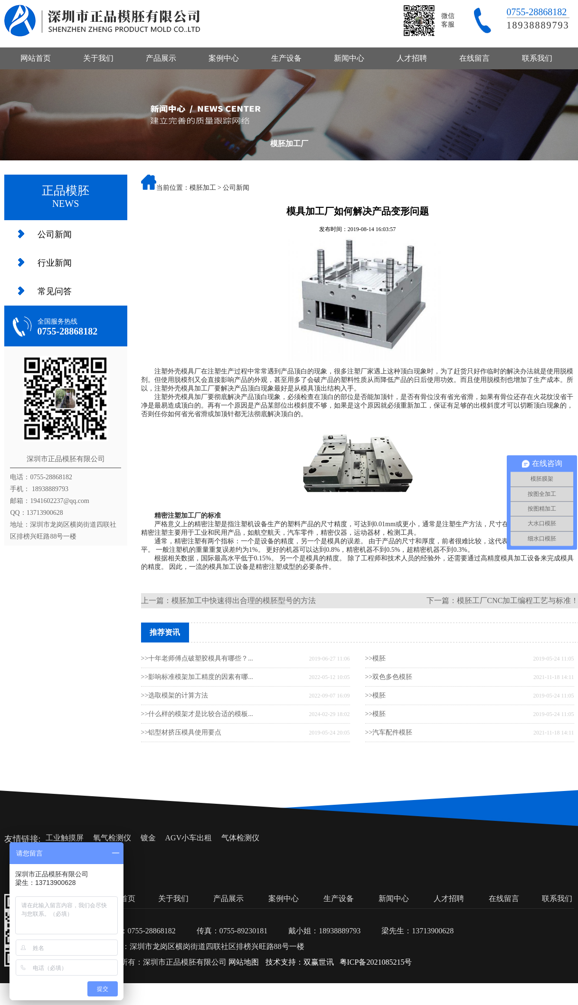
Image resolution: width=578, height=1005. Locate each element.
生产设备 (286, 58)
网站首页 (35, 58)
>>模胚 (375, 658)
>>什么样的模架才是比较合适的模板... (197, 713)
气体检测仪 (240, 838)
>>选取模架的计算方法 (174, 695)
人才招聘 (412, 58)
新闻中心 (349, 58)
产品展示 (161, 58)
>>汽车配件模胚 (389, 732)
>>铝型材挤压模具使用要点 (181, 732)
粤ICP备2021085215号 (376, 962)
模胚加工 (203, 187)
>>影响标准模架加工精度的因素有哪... (197, 676)
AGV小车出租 (188, 838)
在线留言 (474, 58)
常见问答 (55, 291)
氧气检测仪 (112, 838)
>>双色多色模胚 (389, 676)
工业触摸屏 (65, 838)
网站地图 (243, 962)
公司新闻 (55, 234)
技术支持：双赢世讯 (299, 962)
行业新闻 (55, 263)
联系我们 (537, 58)
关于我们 (98, 58)
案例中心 (223, 58)
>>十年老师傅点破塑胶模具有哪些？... (197, 658)
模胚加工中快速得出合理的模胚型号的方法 (243, 600)
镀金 (148, 838)
